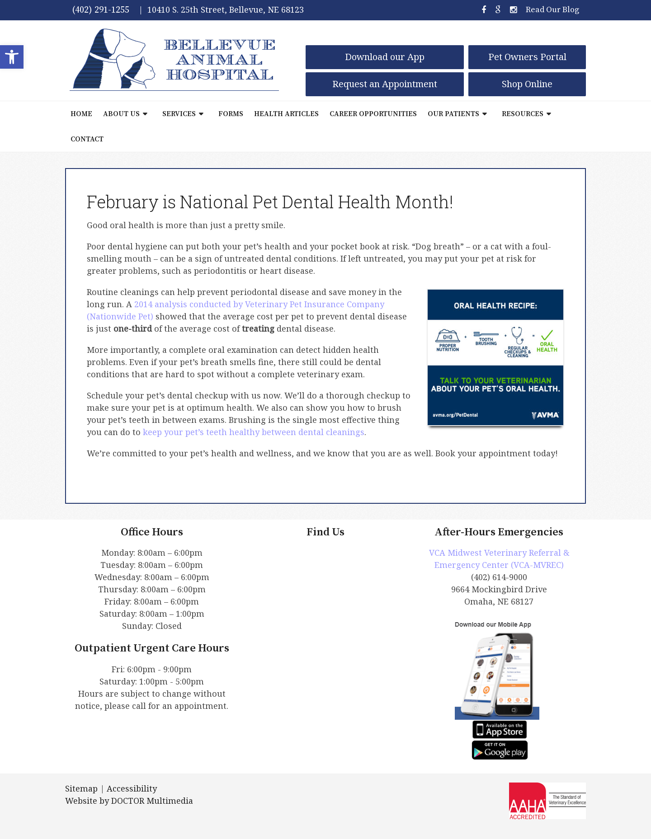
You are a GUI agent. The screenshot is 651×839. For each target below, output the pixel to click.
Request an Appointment (384, 84)
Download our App (385, 57)
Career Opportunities (373, 113)
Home (81, 113)
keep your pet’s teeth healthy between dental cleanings (253, 432)
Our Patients (453, 113)
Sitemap (81, 788)
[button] (12, 57)
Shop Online (527, 84)
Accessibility (132, 788)
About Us (121, 113)
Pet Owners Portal (527, 57)
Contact (87, 139)
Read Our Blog (552, 10)
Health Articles (286, 113)
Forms (230, 113)
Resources (522, 113)
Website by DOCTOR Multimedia (129, 800)
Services (179, 113)
